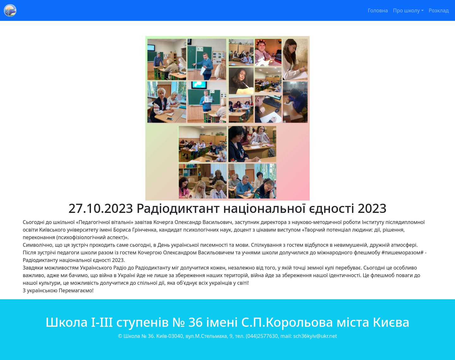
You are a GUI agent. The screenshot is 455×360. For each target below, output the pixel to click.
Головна (378, 10)
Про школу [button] (406, 10)
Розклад (439, 10)
